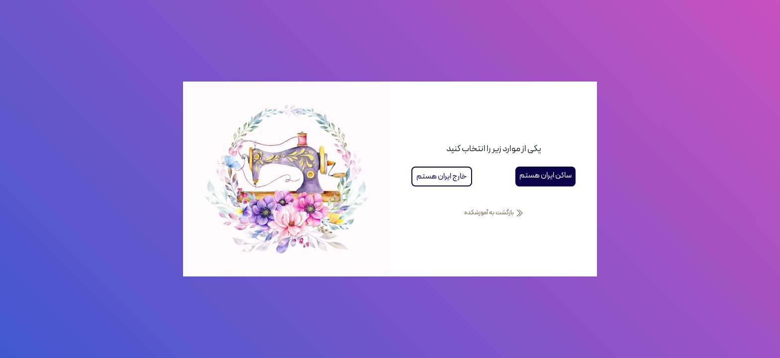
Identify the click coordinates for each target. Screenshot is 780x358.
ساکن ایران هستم (545, 175)
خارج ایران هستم (441, 176)
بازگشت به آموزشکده (493, 213)
